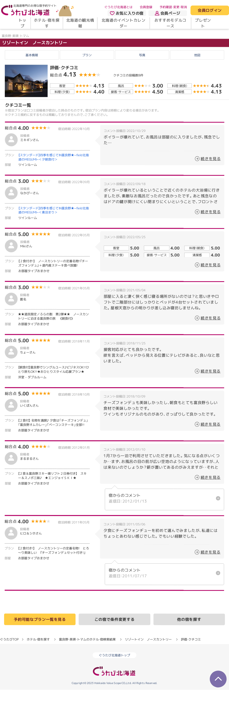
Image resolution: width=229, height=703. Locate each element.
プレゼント (203, 23)
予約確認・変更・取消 (173, 7)
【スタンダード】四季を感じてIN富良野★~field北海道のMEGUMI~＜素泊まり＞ (53, 223)
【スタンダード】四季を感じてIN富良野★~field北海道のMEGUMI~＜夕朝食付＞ (53, 170)
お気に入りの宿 (127, 13)
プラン (87, 68)
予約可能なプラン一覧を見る (40, 632)
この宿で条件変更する (114, 632)
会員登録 (146, 7)
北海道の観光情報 (80, 23)
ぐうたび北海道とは (118, 7)
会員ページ (167, 13)
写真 (142, 68)
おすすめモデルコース (170, 23)
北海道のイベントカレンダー (124, 23)
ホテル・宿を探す (47, 23)
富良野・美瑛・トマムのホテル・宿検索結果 (87, 652)
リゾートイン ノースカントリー (34, 56)
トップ (22, 23)
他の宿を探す (189, 632)
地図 (197, 68)
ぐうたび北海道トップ (114, 668)
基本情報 (31, 68)
